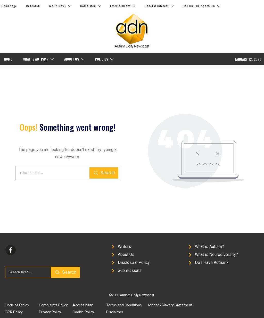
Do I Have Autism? (211, 262)
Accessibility (83, 305)
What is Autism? (209, 246)
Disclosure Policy (134, 262)
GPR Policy (14, 312)
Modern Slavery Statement (170, 305)
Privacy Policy (50, 312)
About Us (126, 254)
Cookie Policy (83, 312)
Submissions (130, 270)
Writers (124, 246)
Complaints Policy (53, 305)
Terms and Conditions (124, 305)
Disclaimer (114, 312)
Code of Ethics (17, 305)
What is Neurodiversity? (216, 254)
